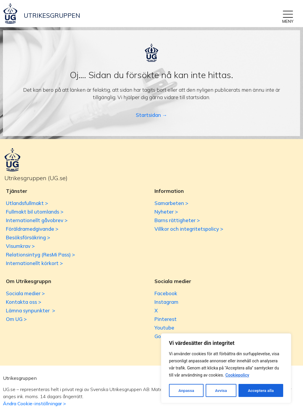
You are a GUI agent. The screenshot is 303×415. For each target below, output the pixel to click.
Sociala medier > (25, 293)
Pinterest (165, 319)
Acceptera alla (261, 390)
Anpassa (186, 390)
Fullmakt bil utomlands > (34, 212)
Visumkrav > (20, 246)
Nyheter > (166, 212)
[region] (226, 368)
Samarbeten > (171, 203)
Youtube (164, 327)
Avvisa (221, 390)
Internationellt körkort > (34, 263)
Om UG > (16, 319)
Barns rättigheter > (177, 220)
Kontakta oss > (23, 302)
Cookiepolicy (237, 375)
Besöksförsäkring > (28, 237)
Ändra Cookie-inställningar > (34, 403)
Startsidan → (151, 115)
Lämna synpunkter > (30, 310)
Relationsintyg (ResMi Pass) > (40, 254)
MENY (288, 21)
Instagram (166, 302)
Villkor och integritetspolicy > (188, 229)
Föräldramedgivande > (32, 229)
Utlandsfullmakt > (27, 203)
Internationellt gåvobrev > (36, 220)
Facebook (165, 293)
